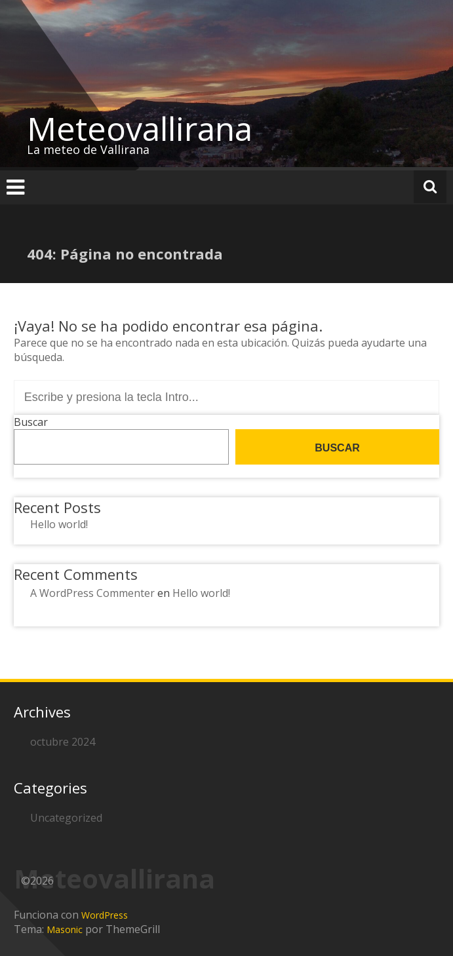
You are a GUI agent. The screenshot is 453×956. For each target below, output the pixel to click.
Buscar (31, 422)
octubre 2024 (62, 742)
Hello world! (59, 524)
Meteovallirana (139, 128)
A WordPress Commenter (92, 593)
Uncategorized (66, 818)
